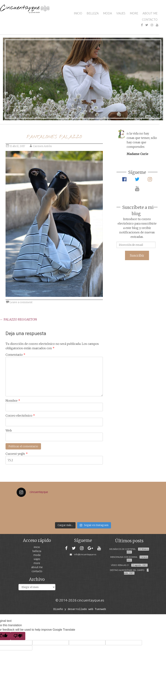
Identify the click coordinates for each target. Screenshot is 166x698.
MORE (134, 13)
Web (9, 430)
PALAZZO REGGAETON (18, 319)
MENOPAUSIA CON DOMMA (123, 557)
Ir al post (19, 110)
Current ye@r (17, 454)
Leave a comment (21, 302)
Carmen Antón (42, 146)
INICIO (78, 13)
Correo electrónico (20, 415)
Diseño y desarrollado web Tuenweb (79, 609)
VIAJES (120, 13)
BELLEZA (93, 13)
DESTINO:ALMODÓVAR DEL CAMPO (127, 570)
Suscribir (137, 255)
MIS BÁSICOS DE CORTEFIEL (122, 549)
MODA (107, 13)
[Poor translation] (18, 636)
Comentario (15, 354)
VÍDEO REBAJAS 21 (120, 565)
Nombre (13, 400)
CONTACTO (150, 19)
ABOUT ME (150, 13)
